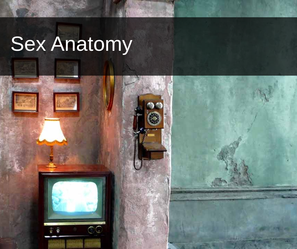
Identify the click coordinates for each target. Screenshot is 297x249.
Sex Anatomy (71, 43)
